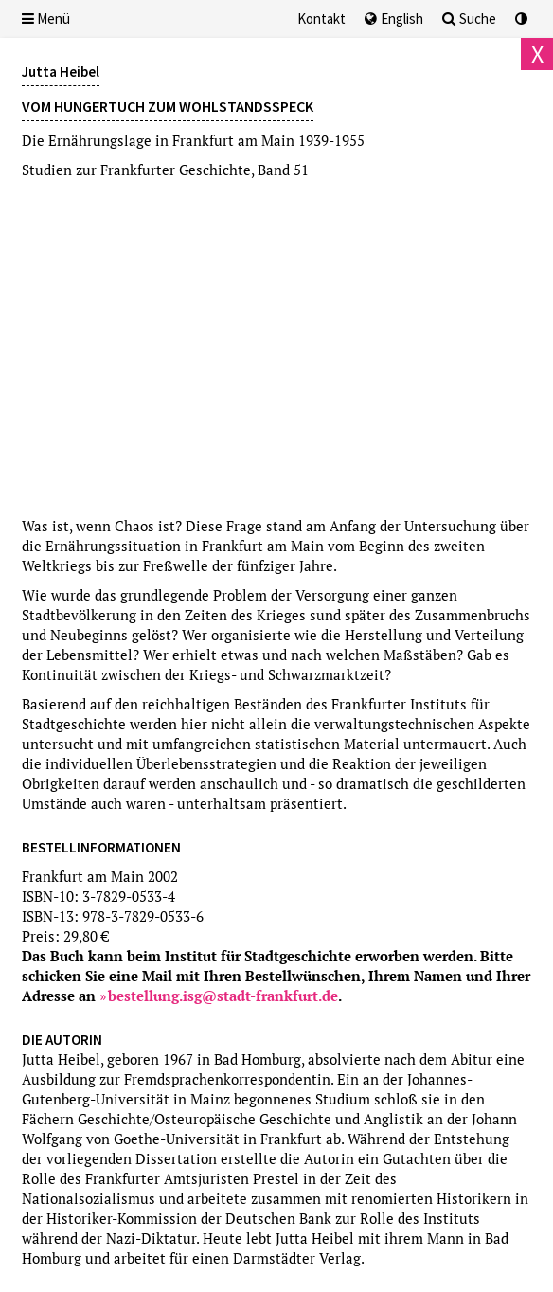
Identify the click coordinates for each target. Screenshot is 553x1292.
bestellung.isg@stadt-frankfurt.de (223, 995)
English (394, 18)
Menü (46, 18)
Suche (469, 18)
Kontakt (321, 18)
